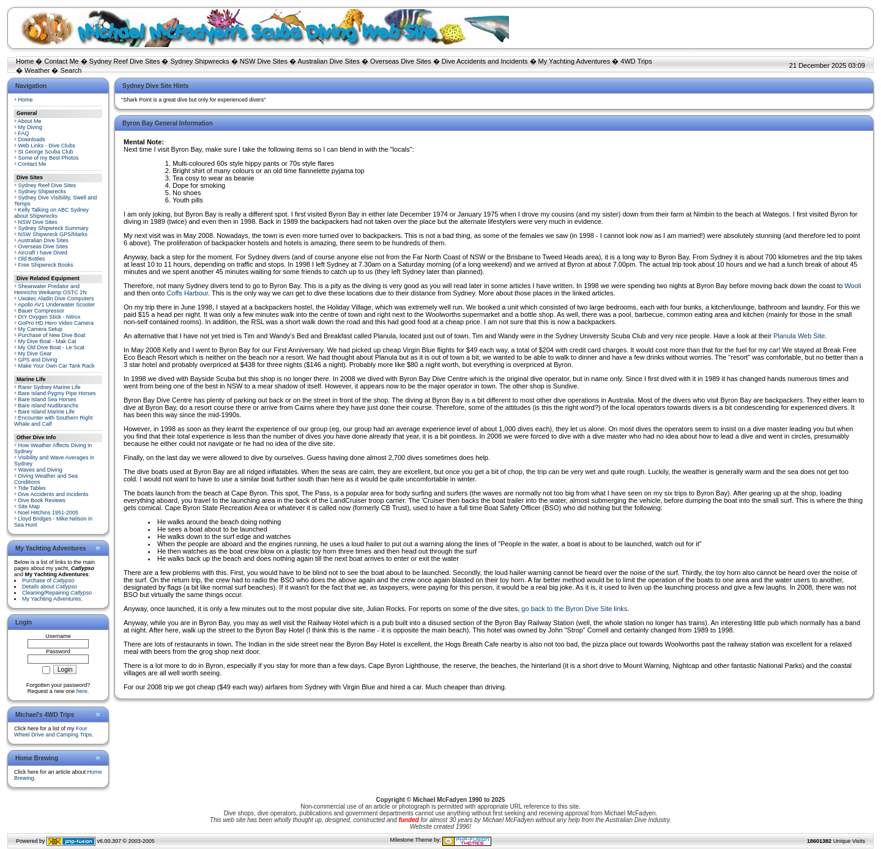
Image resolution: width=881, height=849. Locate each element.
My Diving (30, 127)
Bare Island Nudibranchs (48, 405)
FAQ (23, 133)
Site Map (29, 506)
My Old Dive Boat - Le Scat (51, 347)
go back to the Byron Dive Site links (574, 608)
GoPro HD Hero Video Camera (56, 323)
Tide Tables (32, 488)
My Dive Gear (35, 353)
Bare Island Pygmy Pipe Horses (57, 393)
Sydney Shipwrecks (200, 61)
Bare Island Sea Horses (47, 399)
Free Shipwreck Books (45, 265)
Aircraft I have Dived (42, 253)
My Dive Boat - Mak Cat (47, 341)
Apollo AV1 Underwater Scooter (56, 305)
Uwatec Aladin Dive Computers (56, 298)
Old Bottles (31, 259)
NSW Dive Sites (264, 61)
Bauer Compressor (41, 311)
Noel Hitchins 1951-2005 (48, 513)
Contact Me (61, 61)
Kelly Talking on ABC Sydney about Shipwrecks (51, 213)
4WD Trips (636, 61)
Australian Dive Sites (328, 61)
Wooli (852, 285)
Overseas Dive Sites (400, 61)
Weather (37, 70)
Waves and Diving (40, 470)
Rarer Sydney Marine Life (49, 387)
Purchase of (48, 580)
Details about (49, 587)
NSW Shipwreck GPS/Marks (53, 234)
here (81, 691)
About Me (30, 121)
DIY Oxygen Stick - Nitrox (49, 317)
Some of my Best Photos (48, 158)
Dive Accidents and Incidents (485, 61)
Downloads (32, 139)
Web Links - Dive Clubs (46, 146)
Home (25, 61)
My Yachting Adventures (574, 61)
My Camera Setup (40, 329)
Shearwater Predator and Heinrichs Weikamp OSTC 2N (50, 289)
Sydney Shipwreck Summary (53, 228)
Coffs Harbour (187, 293)
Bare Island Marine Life (46, 412)
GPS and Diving (38, 360)
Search (71, 70)
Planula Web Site (799, 335)
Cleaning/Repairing (57, 593)
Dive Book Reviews (42, 500)
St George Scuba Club (45, 152)
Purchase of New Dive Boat (52, 335)
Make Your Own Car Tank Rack (56, 366)
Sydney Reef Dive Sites (124, 61)
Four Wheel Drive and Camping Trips (53, 731)
